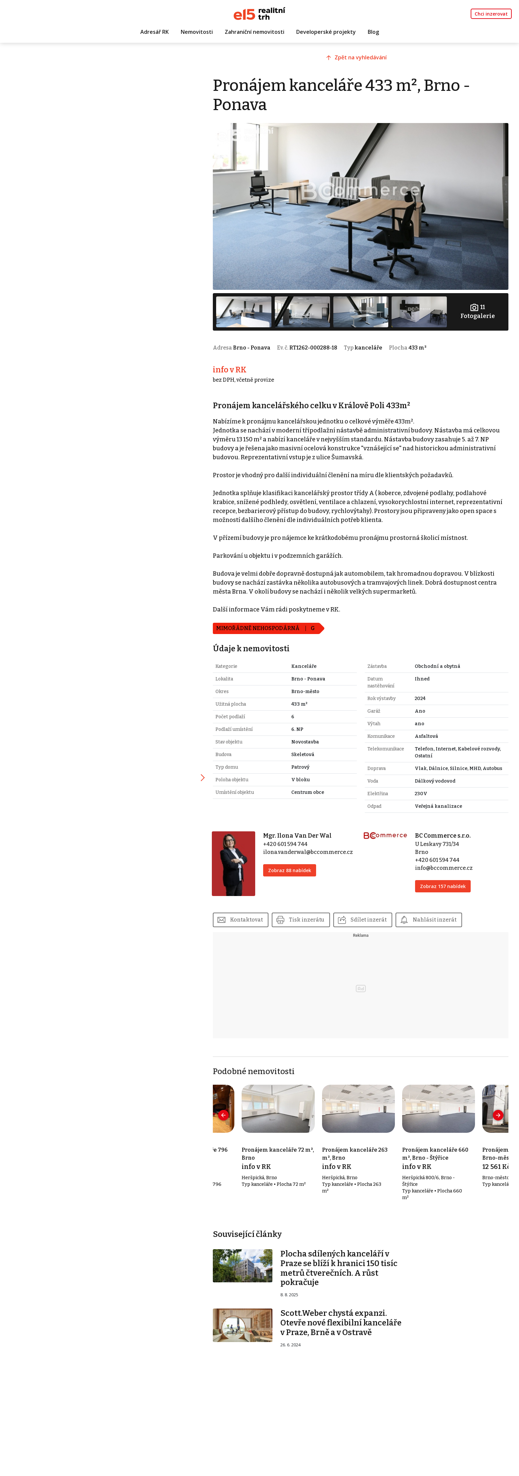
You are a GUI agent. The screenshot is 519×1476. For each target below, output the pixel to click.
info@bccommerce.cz (445, 865)
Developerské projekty (326, 32)
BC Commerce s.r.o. (444, 833)
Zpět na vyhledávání (363, 58)
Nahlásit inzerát (440, 916)
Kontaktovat (251, 916)
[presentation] (228, 1111)
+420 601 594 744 (289, 841)
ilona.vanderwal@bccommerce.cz (312, 849)
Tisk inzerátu (312, 916)
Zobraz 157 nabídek (444, 883)
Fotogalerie (478, 309)
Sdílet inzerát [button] (374, 916)
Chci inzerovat (491, 14)
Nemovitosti (197, 32)
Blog (373, 32)
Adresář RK (154, 32)
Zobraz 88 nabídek (293, 868)
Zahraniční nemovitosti (254, 32)
